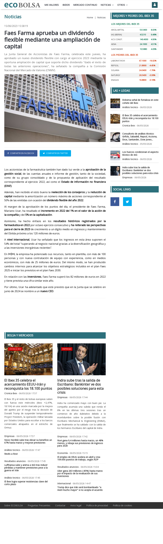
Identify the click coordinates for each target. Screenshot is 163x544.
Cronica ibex (15, 370)
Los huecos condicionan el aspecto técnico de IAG (140, 153)
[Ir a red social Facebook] (114, 201)
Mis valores (51, 4)
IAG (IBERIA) (116, 34)
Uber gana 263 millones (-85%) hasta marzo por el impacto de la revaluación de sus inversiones (80, 495)
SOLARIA (115, 70)
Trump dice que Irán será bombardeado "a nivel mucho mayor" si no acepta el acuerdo (80, 510)
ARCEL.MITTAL (117, 29)
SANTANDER (117, 49)
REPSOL (115, 65)
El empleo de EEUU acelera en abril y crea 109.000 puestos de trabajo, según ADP (78, 480)
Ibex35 (66, 4)
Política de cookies (122, 526)
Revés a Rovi (11, 475)
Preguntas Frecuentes (39, 526)
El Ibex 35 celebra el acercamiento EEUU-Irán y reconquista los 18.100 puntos (28, 405)
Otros (121, 4)
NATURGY (115, 75)
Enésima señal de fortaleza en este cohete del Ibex (140, 101)
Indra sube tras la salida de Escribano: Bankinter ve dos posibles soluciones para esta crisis (80, 407)
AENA (113, 44)
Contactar (60, 526)
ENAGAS (115, 80)
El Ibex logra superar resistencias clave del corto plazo (26, 504)
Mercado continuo (85, 4)
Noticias (106, 4)
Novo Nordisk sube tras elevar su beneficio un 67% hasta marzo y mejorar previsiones (28, 463)
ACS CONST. (117, 39)
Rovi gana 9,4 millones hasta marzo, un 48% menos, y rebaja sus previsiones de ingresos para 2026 (80, 464)
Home (90, 17)
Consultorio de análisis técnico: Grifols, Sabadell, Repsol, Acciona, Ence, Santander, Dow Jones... (139, 136)
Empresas (66, 370)
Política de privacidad (97, 526)
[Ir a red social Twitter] (127, 201)
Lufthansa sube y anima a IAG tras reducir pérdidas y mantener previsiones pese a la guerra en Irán (26, 489)
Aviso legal (75, 526)
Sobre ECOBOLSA (13, 526)
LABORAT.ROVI (118, 60)
